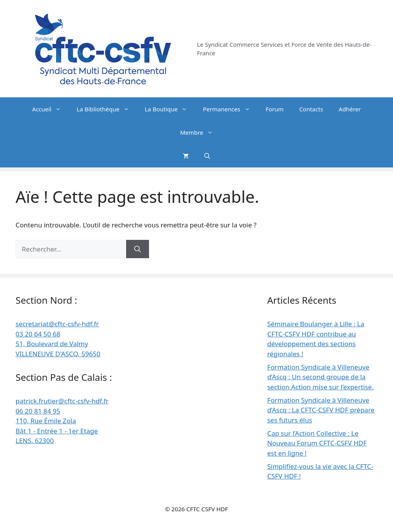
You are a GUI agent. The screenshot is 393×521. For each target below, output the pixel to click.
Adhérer (350, 109)
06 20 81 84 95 (38, 411)
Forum (275, 109)
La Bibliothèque (107, 109)
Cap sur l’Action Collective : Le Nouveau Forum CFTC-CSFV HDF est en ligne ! (317, 443)
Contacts (311, 109)
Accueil (50, 109)
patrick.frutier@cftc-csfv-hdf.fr (62, 400)
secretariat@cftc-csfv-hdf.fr (57, 323)
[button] (207, 155)
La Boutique (170, 109)
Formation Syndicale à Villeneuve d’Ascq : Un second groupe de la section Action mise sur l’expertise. (320, 377)
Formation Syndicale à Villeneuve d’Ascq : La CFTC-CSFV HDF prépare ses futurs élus (321, 410)
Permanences (230, 109)
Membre (200, 132)
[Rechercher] (137, 249)
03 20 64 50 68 (38, 333)
